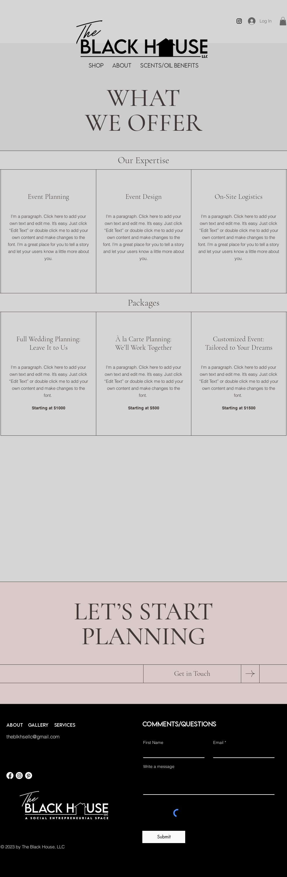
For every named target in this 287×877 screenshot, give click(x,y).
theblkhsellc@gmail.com (33, 736)
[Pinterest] (28, 775)
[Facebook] (9, 775)
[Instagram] (239, 21)
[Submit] (163, 837)
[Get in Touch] (192, 673)
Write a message (158, 766)
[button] (282, 21)
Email (218, 742)
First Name (153, 742)
